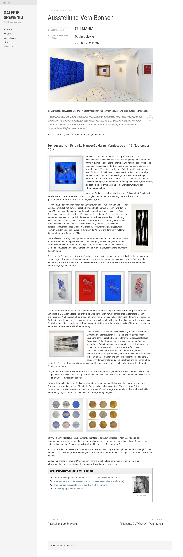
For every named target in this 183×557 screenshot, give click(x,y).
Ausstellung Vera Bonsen (81, 18)
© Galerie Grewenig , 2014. (63, 545)
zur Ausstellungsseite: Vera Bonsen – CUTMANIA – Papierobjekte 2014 (87, 477)
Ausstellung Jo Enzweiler (63, 523)
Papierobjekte (57, 35)
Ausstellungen (10, 38)
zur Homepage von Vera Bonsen (69, 488)
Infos (6, 42)
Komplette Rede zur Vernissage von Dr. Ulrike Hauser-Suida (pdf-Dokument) (89, 481)
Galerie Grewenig (13, 15)
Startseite (8, 29)
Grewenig (70, 10)
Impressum (8, 46)
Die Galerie (8, 34)
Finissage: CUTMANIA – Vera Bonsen (142, 523)
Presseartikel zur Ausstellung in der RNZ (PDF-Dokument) (80, 485)
